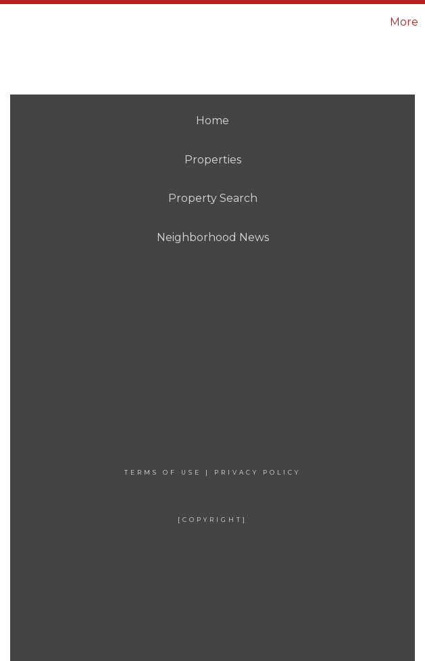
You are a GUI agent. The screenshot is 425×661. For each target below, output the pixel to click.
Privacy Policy (257, 472)
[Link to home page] (82, 22)
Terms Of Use (162, 472)
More (404, 22)
